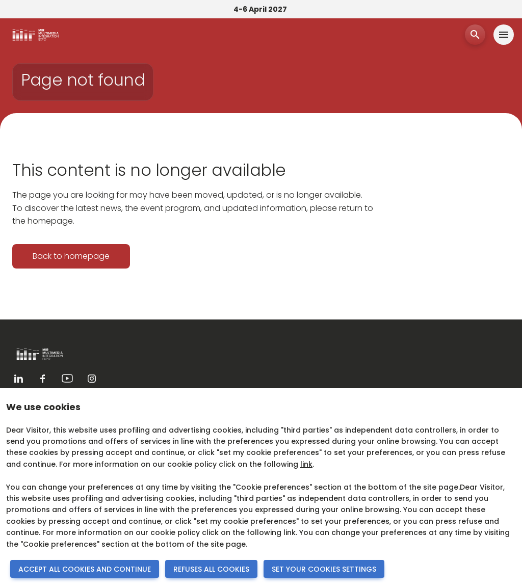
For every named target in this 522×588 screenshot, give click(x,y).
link (306, 464)
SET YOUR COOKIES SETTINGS (324, 569)
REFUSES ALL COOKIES (211, 569)
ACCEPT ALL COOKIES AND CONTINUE (84, 569)
